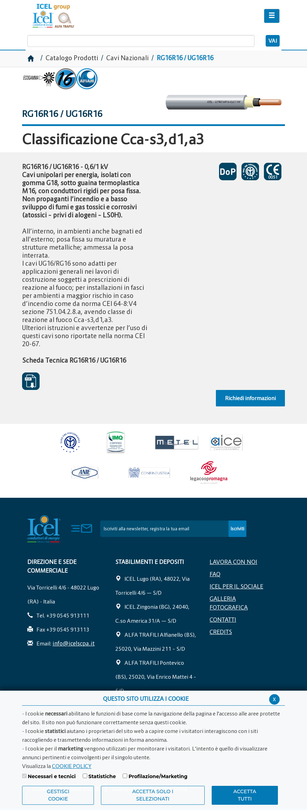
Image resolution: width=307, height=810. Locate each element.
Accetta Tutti (244, 795)
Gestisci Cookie (58, 795)
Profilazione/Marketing (158, 776)
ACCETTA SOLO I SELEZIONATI (152, 795)
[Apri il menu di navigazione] (272, 16)
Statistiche (102, 776)
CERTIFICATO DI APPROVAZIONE (250, 171)
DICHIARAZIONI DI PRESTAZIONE (228, 171)
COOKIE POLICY (71, 766)
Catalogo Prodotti (73, 58)
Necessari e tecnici (52, 776)
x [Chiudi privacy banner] (274, 699)
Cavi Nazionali (127, 58)
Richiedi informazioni (250, 398)
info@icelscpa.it (74, 643)
